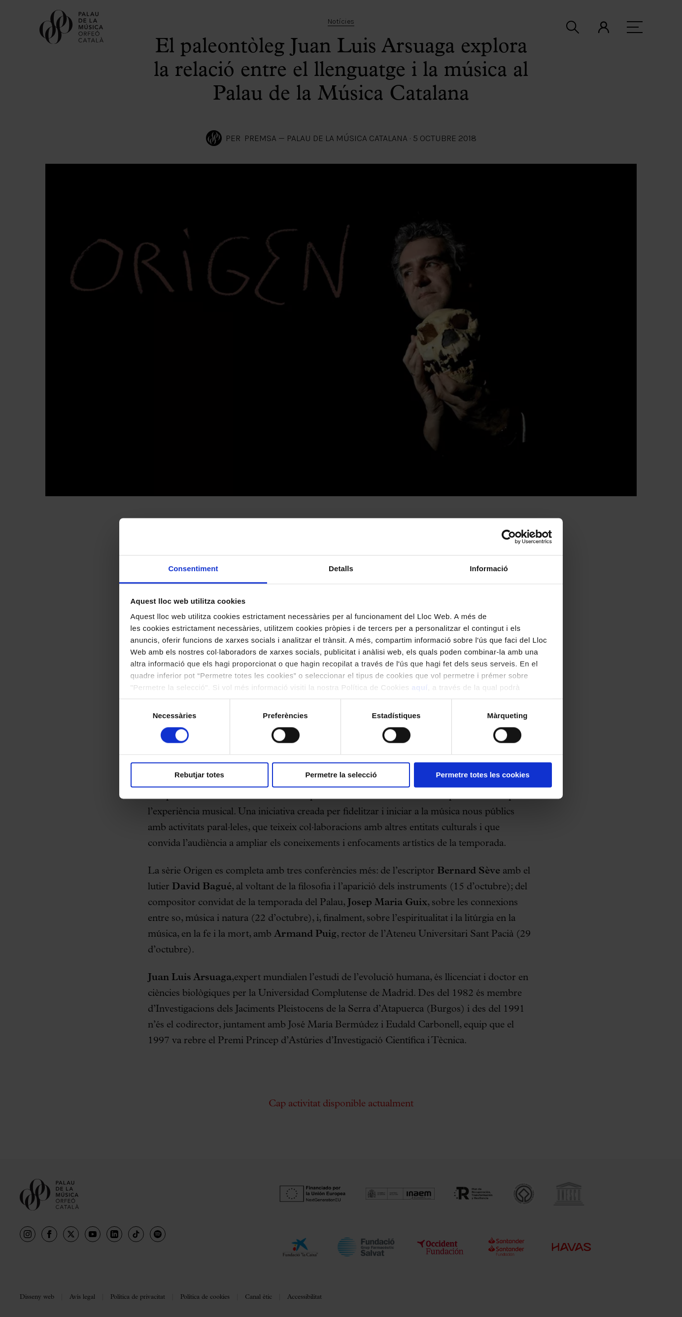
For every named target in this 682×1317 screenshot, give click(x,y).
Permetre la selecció (340, 774)
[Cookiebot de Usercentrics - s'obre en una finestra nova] (509, 536)
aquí (419, 687)
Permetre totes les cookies (482, 774)
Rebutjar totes (199, 774)
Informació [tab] (489, 568)
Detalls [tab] (341, 568)
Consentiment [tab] (193, 568)
